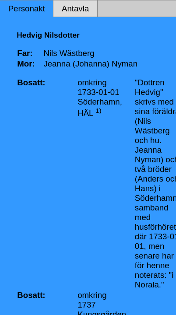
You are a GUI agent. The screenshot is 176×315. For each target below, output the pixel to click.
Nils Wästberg (68, 53)
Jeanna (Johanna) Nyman (90, 63)
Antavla (75, 8)
